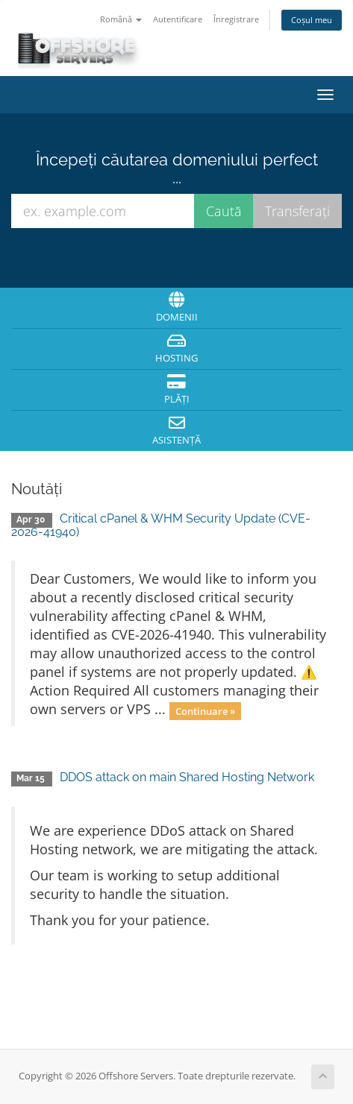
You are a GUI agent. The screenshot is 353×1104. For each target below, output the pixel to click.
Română (121, 19)
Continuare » (205, 710)
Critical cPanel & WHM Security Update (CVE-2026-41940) (160, 525)
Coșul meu (311, 19)
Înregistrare (236, 19)
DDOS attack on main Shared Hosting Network (187, 777)
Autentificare (177, 19)
